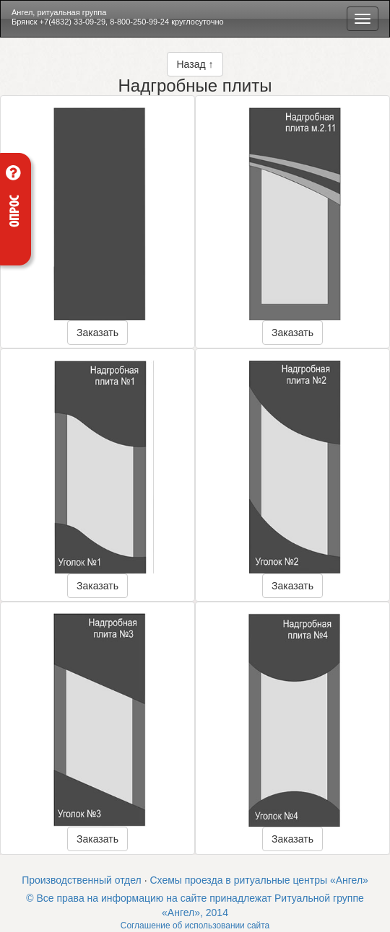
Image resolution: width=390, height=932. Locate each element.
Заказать (97, 332)
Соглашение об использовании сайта (195, 925)
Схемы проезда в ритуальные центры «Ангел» (259, 880)
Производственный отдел (82, 880)
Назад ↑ (194, 64)
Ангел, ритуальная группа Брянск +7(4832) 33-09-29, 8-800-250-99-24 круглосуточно (118, 17)
